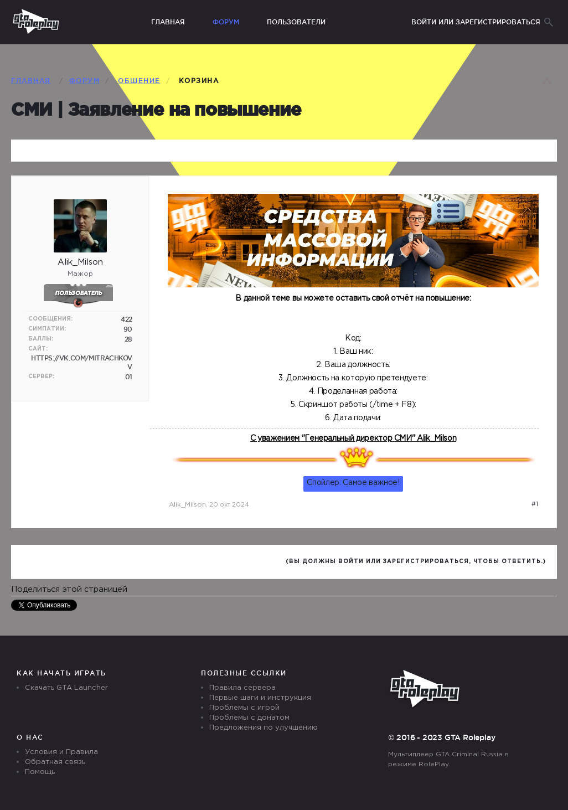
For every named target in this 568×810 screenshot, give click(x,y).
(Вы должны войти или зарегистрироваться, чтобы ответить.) (416, 561)
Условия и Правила (61, 752)
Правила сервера (242, 688)
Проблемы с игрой (244, 708)
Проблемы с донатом (249, 718)
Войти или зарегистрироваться (475, 21)
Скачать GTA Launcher (66, 688)
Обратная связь (55, 762)
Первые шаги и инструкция (260, 698)
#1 (534, 504)
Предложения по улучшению (263, 728)
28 (128, 339)
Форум (226, 21)
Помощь (40, 772)
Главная (168, 21)
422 (126, 319)
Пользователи (296, 21)
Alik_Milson (187, 505)
